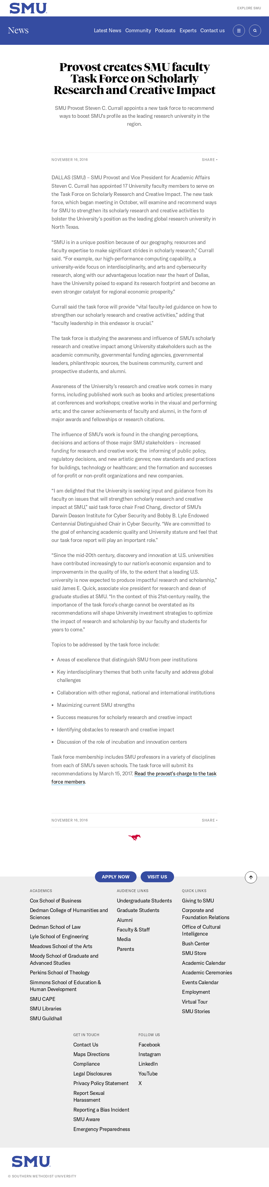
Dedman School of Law (55, 927)
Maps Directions (91, 1054)
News (18, 30)
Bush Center (196, 943)
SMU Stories (196, 1011)
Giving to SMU (198, 900)
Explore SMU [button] (249, 8)
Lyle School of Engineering (59, 936)
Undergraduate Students (144, 900)
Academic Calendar (203, 963)
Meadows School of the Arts (61, 946)
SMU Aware (86, 1119)
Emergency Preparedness (101, 1129)
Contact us (212, 30)
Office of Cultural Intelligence (201, 930)
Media (124, 939)
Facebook (149, 1044)
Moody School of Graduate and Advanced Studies (64, 959)
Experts (188, 30)
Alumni (125, 920)
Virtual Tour (194, 1001)
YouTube (148, 1073)
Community (138, 30)
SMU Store (194, 953)
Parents (125, 949)
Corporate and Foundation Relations (205, 913)
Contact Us (85, 1044)
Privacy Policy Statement (101, 1083)
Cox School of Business (55, 900)
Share (208, 159)
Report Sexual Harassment (89, 1096)
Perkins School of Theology (59, 972)
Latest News (107, 30)
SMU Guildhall (46, 1018)
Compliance (86, 1063)
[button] (251, 877)
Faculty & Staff (133, 929)
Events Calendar (200, 982)
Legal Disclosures (92, 1073)
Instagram (149, 1054)
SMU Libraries (45, 1008)
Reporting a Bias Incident (101, 1109)
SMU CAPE (42, 999)
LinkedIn (148, 1063)
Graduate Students (138, 910)
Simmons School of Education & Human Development (65, 985)
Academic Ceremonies (207, 972)
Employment (196, 992)
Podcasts (165, 30)
